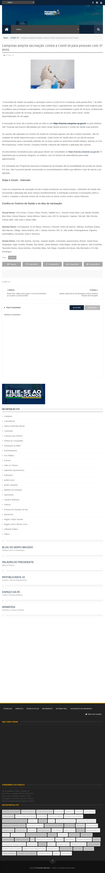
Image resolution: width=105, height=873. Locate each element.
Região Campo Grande (13, 519)
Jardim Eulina (86, 835)
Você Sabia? (66, 853)
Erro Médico (9, 455)
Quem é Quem (93, 844)
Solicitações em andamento (81, 709)
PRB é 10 (51, 844)
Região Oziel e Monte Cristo (15, 524)
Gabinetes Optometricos (14, 470)
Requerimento (66, 849)
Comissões (8, 431)
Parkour (7, 505)
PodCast (42, 844)
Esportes (80, 830)
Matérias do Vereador (13, 490)
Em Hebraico (21, 830)
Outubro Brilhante (11, 500)
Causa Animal (8, 816)
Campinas (8, 416)
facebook (92, 308)
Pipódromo (8, 514)
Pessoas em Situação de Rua (16, 509)
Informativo (74, 835)
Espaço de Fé (69, 830)
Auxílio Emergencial (44, 812)
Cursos (51, 821)
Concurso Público (55, 816)
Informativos (47, 709)
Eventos (7, 460)
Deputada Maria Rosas (86, 821)
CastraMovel (9, 421)
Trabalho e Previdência (27, 853)
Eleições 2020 (92, 826)
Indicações (8, 475)
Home (5, 38)
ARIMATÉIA (8, 607)
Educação (80, 826)
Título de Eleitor (9, 853)
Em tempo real (61, 709)
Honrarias (52, 835)
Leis (32, 839)
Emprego (32, 830)
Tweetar (11, 264)
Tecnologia (88, 849)
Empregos (19, 709)
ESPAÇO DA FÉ (11, 592)
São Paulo (78, 849)
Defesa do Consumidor (13, 441)
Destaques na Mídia (12, 446)
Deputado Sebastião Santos (14, 826)
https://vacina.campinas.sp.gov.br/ (83, 152)
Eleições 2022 (8, 830)
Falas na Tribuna (11, 465)
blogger (77, 308)
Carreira (79, 812)
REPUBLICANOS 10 (13, 577)
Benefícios (59, 812)
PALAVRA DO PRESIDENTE (18, 562)
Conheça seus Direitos (13, 436)
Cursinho (42, 821)
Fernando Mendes (43, 868)
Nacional (59, 839)
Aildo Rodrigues (28, 812)
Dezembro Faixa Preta (54, 826)
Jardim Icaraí (9, 480)
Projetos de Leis (33, 709)
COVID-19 (14, 38)
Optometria (9, 495)
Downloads (69, 826)
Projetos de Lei (63, 844)
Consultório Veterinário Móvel (14, 821)
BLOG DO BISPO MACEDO (17, 547)
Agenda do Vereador (11, 812)
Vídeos (7, 534)
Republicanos (53, 849)
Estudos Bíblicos (92, 830)
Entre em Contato (93, 714)
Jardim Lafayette (11, 485)
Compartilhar (32, 264)
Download (7, 709)
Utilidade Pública (11, 529)
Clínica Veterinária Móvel (14, 426)
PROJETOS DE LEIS (78, 844)
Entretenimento (10, 451)
